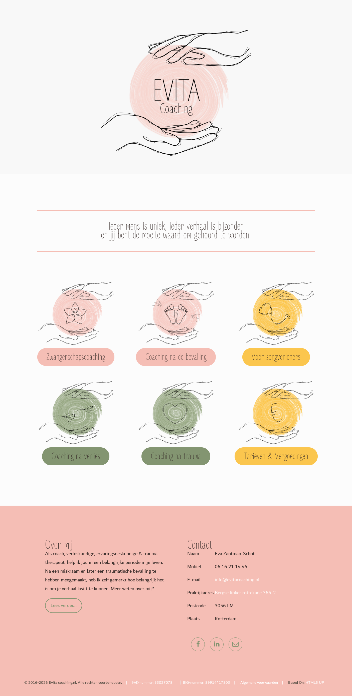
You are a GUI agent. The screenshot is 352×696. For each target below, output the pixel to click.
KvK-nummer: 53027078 (152, 682)
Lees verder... (64, 605)
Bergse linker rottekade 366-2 (245, 593)
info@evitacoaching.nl (237, 580)
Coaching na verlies (76, 456)
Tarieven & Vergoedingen (276, 456)
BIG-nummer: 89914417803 (206, 682)
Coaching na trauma (176, 456)
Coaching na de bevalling (176, 357)
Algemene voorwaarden (259, 682)
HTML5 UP (314, 682)
